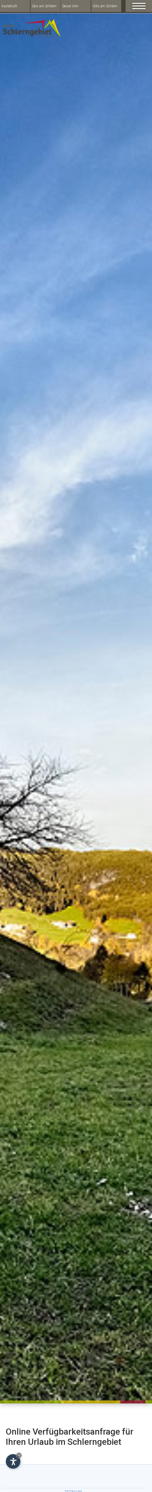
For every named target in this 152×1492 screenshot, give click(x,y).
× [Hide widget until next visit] (19, 1455)
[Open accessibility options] (13, 1461)
